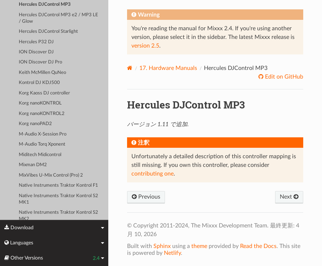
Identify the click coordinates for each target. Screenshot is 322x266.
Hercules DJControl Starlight (48, 31)
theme (199, 246)
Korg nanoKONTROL (40, 103)
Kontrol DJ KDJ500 (39, 82)
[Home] (129, 68)
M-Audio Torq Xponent (42, 144)
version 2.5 (145, 46)
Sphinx (162, 246)
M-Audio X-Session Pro (42, 134)
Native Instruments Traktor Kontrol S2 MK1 (58, 199)
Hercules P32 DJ (36, 42)
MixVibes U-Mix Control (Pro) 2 (51, 175)
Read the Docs (258, 246)
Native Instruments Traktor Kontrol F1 (58, 185)
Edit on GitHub (283, 77)
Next (289, 197)
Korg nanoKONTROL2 (42, 113)
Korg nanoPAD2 (35, 123)
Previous (146, 197)
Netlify (172, 253)
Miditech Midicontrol (40, 154)
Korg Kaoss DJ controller (44, 93)
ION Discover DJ (36, 52)
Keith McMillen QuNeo (42, 72)
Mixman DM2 (33, 165)
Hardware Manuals (168, 68)
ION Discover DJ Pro (40, 62)
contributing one (152, 174)
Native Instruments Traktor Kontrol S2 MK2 (58, 215)
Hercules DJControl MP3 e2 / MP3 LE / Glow (58, 18)
